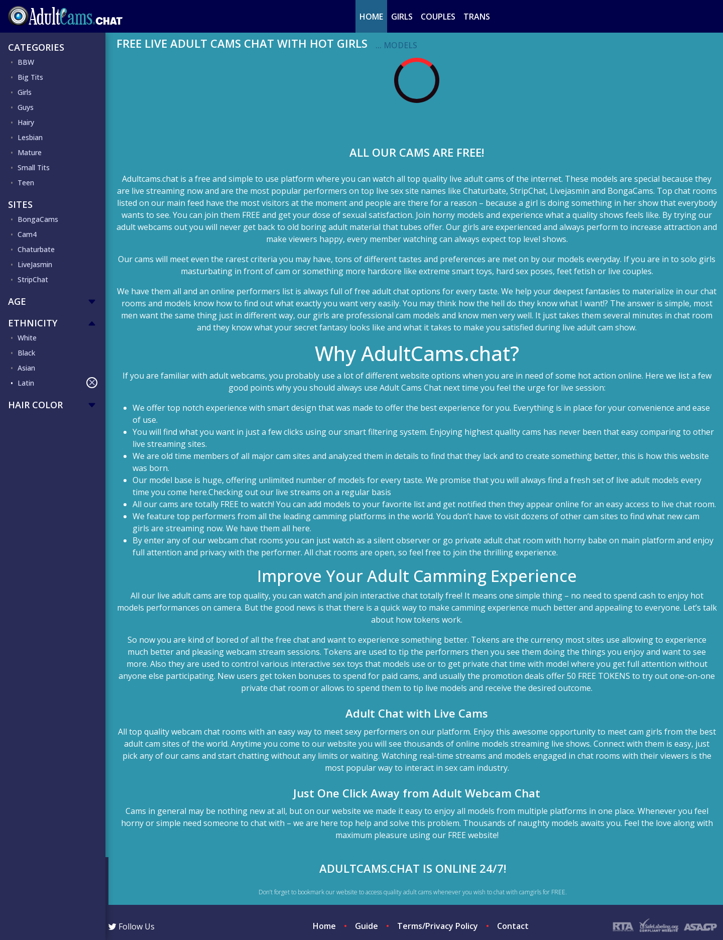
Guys (26, 107)
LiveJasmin (35, 264)
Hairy (26, 122)
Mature (30, 152)
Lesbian (30, 137)
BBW (26, 62)
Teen (26, 182)
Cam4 (27, 234)
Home (371, 16)
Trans (476, 16)
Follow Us (131, 926)
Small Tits (34, 167)
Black (26, 353)
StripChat (33, 279)
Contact (513, 925)
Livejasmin (569, 190)
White (27, 337)
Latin (57, 382)
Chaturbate (36, 249)
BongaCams (38, 219)
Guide (366, 925)
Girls (402, 16)
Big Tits (30, 77)
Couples (438, 16)
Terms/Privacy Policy (437, 925)
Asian (26, 368)
